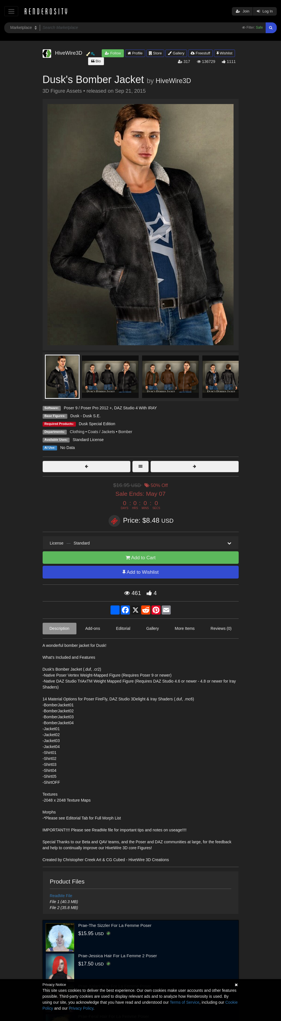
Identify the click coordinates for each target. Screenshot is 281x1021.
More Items (185, 628)
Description (59, 628)
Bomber (125, 431)
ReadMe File (61, 895)
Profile (135, 53)
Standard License (88, 439)
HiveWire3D (173, 80)
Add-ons (92, 628)
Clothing (77, 431)
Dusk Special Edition (97, 423)
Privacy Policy (81, 1008)
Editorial (123, 628)
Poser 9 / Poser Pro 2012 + (88, 408)
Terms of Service (184, 1002)
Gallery (176, 53)
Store (155, 53)
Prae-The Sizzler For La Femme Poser (115, 925)
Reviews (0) (221, 628)
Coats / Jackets (101, 431)
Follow (113, 53)
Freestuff (200, 53)
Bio (96, 61)
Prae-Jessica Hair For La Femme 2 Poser (117, 955)
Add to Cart (141, 557)
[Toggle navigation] (11, 11)
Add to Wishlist (140, 572)
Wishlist (224, 53)
